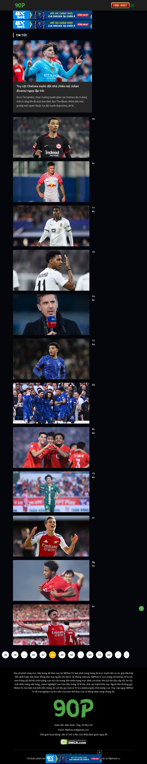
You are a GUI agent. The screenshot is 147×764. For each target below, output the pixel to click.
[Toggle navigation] (131, 5)
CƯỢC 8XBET (120, 5)
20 (5, 655)
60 (90, 655)
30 (15, 655)
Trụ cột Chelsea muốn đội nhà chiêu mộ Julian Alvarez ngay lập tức (48, 88)
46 (33, 655)
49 (62, 655)
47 (43, 655)
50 (71, 655)
